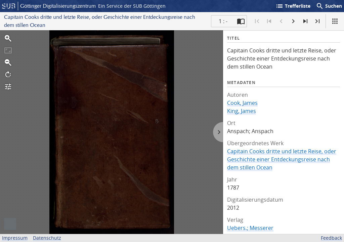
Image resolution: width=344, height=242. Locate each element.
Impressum (15, 238)
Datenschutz (47, 238)
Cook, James (242, 103)
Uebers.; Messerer (250, 228)
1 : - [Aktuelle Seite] (223, 21)
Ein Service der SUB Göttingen (132, 6)
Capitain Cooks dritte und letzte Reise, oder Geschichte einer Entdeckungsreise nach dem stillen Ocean (281, 159)
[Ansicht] (335, 21)
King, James (241, 111)
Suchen (329, 6)
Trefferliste (292, 6)
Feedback (331, 238)
